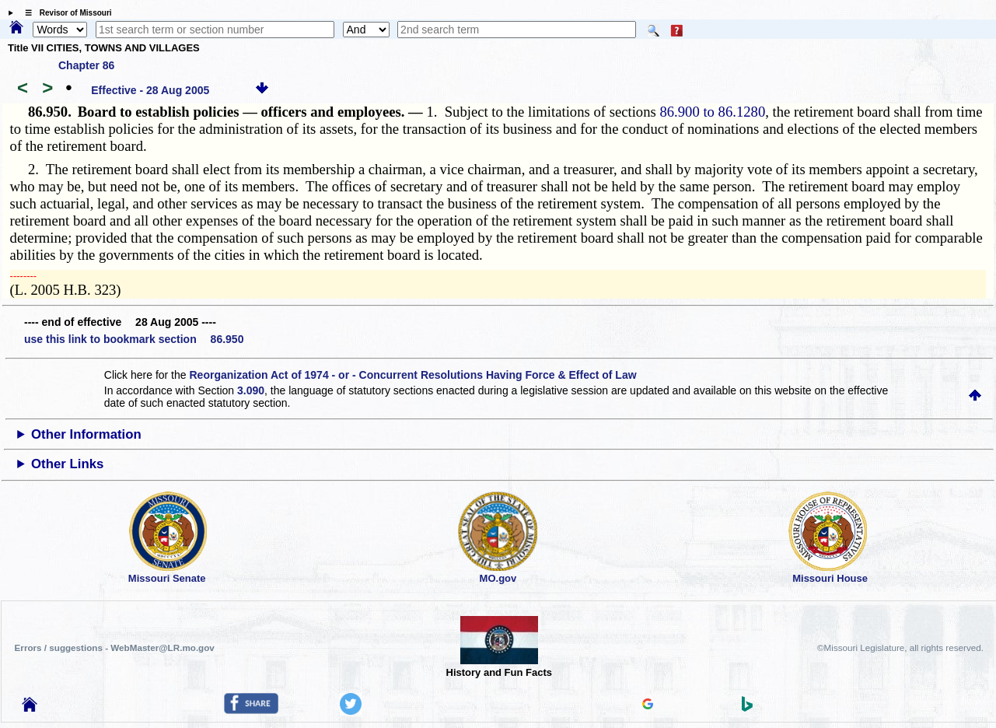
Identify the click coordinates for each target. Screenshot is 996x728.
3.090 (250, 390)
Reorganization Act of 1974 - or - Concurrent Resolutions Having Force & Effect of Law (412, 375)
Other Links (67, 464)
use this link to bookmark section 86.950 (133, 339)
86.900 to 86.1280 (712, 111)
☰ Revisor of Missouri (64, 13)
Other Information (86, 434)
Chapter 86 (86, 65)
